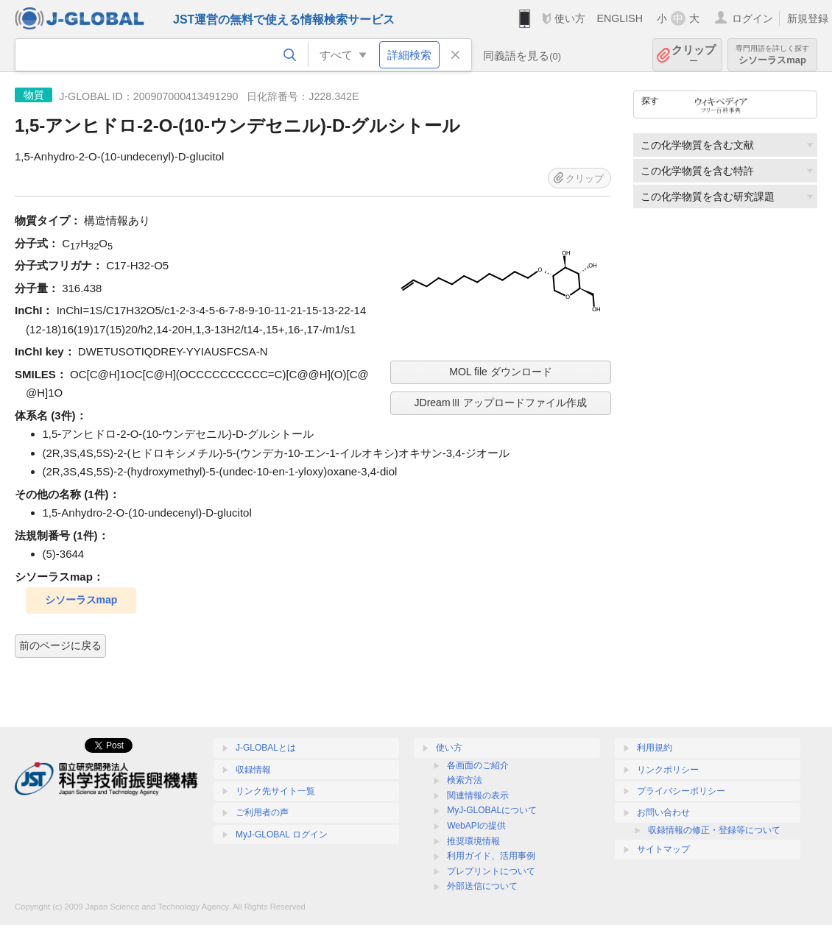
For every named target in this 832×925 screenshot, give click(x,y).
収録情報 (253, 770)
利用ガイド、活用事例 (491, 856)
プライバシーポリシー (681, 791)
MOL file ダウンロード (500, 372)
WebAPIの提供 (476, 826)
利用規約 (654, 748)
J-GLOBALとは (266, 748)
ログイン (752, 18)
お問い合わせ (663, 812)
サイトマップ (663, 849)
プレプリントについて (491, 871)
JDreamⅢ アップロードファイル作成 (501, 402)
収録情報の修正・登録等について (714, 830)
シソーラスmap (772, 54)
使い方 (569, 18)
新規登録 (807, 18)
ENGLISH (619, 18)
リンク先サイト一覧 (275, 791)
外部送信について (482, 886)
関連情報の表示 (478, 795)
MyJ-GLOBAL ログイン (282, 834)
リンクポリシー (668, 770)
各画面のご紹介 (478, 765)
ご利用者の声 (262, 812)
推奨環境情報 (473, 841)
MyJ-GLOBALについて (492, 810)
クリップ (693, 54)
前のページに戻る (60, 645)
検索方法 (464, 780)
